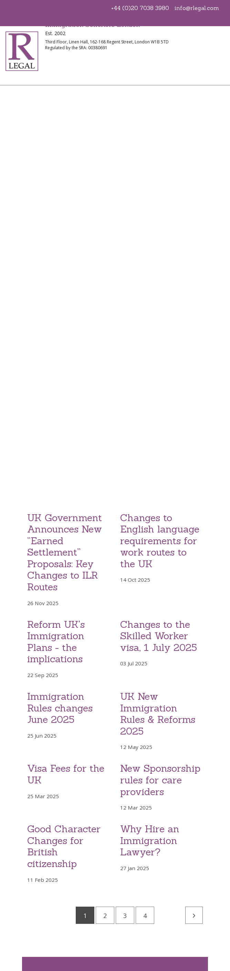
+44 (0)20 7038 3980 (140, 7)
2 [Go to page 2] (105, 915)
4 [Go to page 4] (145, 915)
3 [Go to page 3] (125, 915)
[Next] (194, 915)
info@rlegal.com (197, 7)
